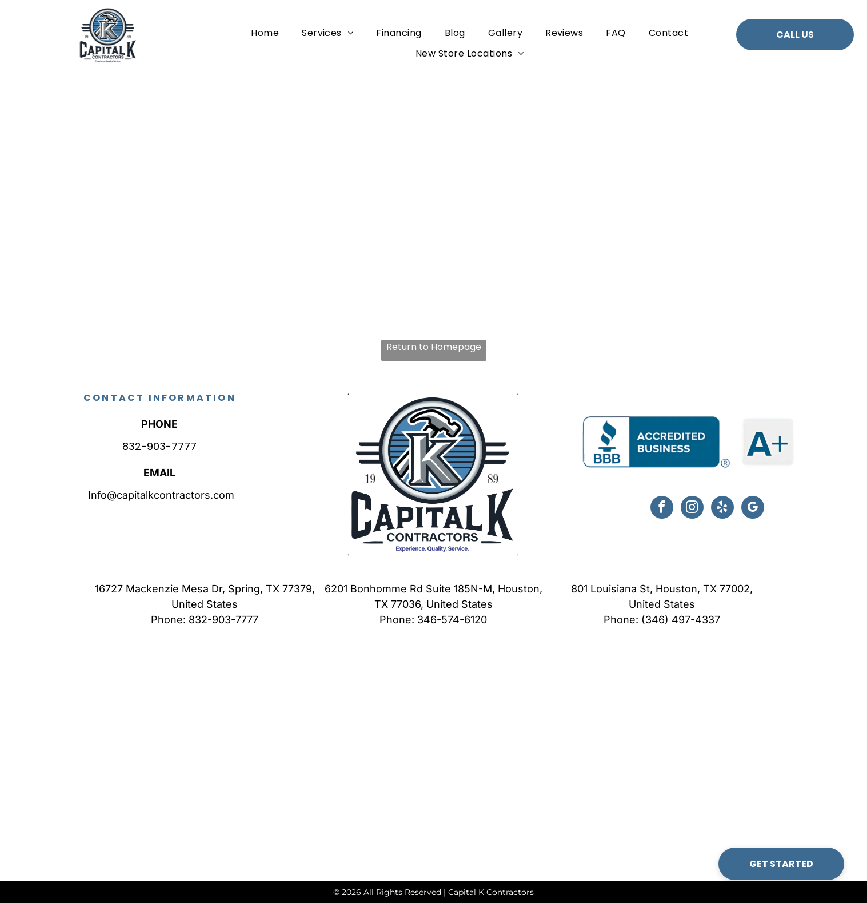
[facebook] (661, 509)
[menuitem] (264, 33)
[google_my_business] (752, 509)
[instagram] (692, 509)
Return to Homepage (433, 346)
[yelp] (722, 509)
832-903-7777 (159, 446)
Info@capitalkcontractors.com (159, 495)
